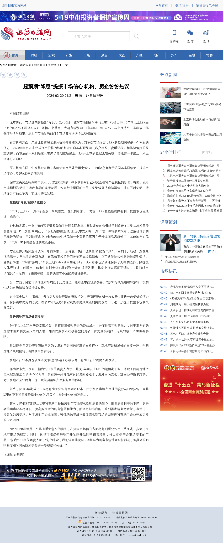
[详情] (212, 251)
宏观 (51, 55)
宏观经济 (53, 65)
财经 (34, 55)
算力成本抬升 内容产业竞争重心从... (192, 339)
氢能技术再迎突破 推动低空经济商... (192, 327)
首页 (15, 55)
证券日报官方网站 (14, 5)
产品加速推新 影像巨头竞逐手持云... (192, 286)
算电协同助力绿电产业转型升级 (189, 333)
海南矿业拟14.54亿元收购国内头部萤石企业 (194, 195)
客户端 (174, 41)
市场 (86, 55)
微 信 (190, 41)
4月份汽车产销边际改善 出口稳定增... (193, 298)
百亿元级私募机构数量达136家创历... (193, 351)
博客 (209, 55)
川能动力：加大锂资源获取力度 (189, 304)
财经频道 (39, 65)
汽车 (174, 55)
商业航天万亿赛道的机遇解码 (181, 261)
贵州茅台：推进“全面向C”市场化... (191, 316)
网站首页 (162, 5)
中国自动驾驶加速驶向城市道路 (182, 257)
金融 (192, 55)
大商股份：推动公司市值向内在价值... (193, 310)
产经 (139, 55)
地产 (157, 55)
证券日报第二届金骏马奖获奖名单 (188, 180)
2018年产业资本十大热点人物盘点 (188, 185)
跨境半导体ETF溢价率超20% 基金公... (193, 345)
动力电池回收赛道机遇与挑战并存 (190, 292)
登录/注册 (182, 5)
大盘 (122, 55)
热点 (104, 55)
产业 (69, 55)
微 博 (206, 41)
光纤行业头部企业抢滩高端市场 (189, 321)
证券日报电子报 (207, 5)
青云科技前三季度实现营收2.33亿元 (189, 190)
